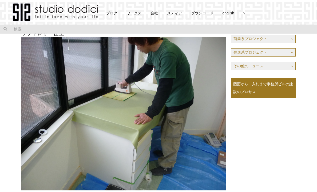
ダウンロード (202, 13)
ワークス (133, 13)
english (228, 13)
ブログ (111, 13)
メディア (174, 13)
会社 (154, 13)
